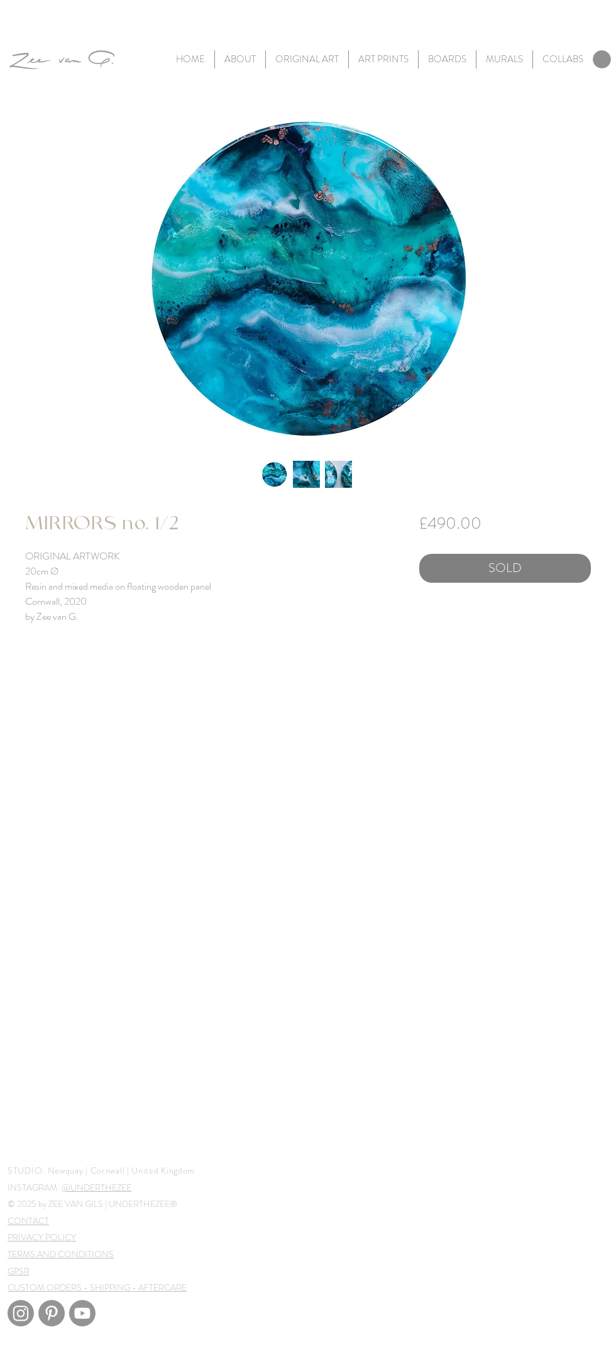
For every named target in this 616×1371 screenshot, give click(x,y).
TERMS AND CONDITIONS (61, 1254)
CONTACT (28, 1220)
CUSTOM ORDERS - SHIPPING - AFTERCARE (97, 1287)
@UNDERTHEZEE (96, 1187)
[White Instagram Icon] (20, 1357)
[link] (602, 59)
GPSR (19, 1271)
